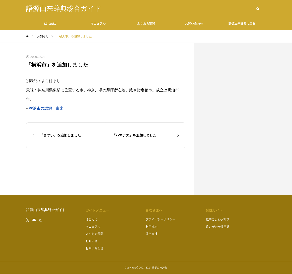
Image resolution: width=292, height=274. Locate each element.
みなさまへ (154, 210)
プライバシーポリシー (160, 219)
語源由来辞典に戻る (242, 23)
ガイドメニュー (97, 210)
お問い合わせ (194, 23)
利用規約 (151, 226)
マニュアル (98, 23)
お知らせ (91, 241)
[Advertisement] (234, 118)
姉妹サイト (214, 210)
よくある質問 (146, 23)
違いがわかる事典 (218, 226)
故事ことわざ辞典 (218, 219)
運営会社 (151, 233)
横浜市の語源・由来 (46, 108)
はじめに (50, 23)
